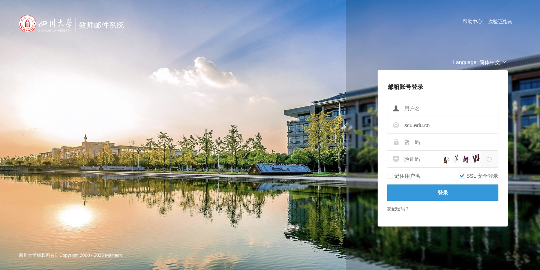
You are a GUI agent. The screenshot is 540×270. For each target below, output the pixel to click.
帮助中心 (472, 21)
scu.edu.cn (417, 125)
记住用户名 (407, 176)
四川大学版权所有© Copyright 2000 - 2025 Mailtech (70, 255)
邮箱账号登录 (405, 87)
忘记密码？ (398, 209)
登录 (443, 193)
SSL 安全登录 (482, 176)
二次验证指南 (498, 21)
